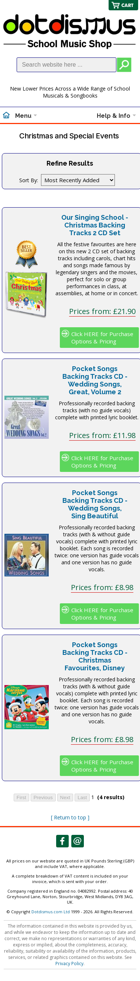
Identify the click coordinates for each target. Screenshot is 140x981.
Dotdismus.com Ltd (50, 911)
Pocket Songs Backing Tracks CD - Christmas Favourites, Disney (94, 656)
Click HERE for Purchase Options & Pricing (102, 337)
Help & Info (113, 115)
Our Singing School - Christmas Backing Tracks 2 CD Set (94, 225)
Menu (23, 115)
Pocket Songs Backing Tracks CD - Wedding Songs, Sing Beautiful (94, 504)
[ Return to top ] (70, 817)
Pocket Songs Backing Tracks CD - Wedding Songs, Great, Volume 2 (94, 380)
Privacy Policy (69, 963)
